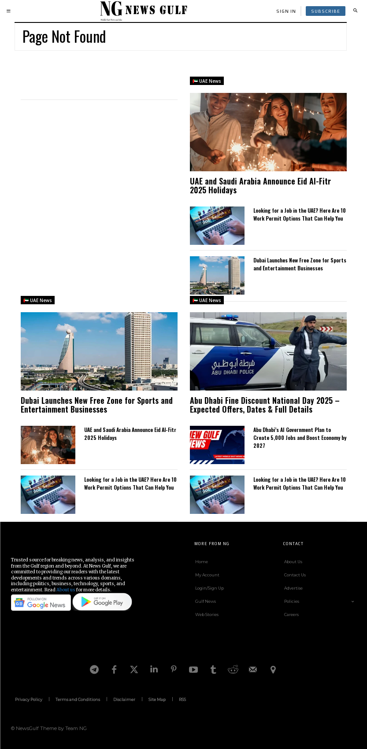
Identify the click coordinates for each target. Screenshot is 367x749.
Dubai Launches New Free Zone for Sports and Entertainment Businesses (299, 264)
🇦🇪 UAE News (207, 81)
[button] (355, 11)
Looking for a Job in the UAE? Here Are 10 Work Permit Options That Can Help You (299, 214)
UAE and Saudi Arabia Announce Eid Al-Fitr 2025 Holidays (260, 185)
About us (65, 590)
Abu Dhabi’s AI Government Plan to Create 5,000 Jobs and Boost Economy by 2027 (299, 437)
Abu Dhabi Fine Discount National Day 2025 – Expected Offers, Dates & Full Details (265, 405)
